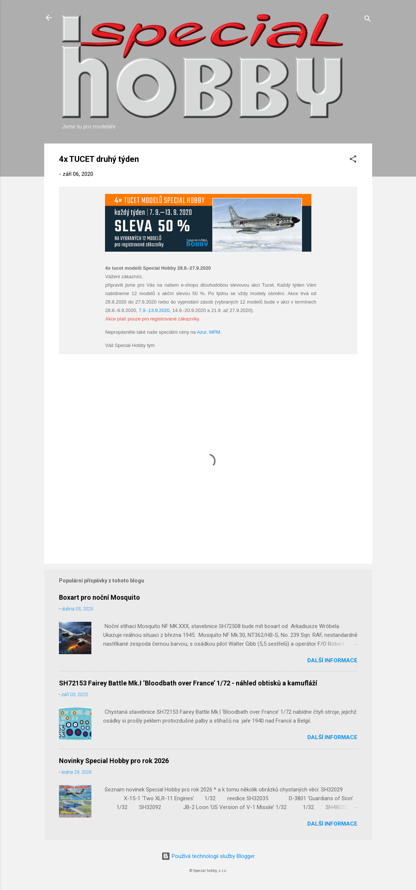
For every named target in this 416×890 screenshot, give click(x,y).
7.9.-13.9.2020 (154, 310)
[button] (353, 160)
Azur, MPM (208, 332)
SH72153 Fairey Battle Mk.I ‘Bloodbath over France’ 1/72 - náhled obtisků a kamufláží (188, 683)
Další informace (332, 660)
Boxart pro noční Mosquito (99, 597)
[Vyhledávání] (367, 20)
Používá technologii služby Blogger (208, 856)
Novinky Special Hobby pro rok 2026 (114, 761)
